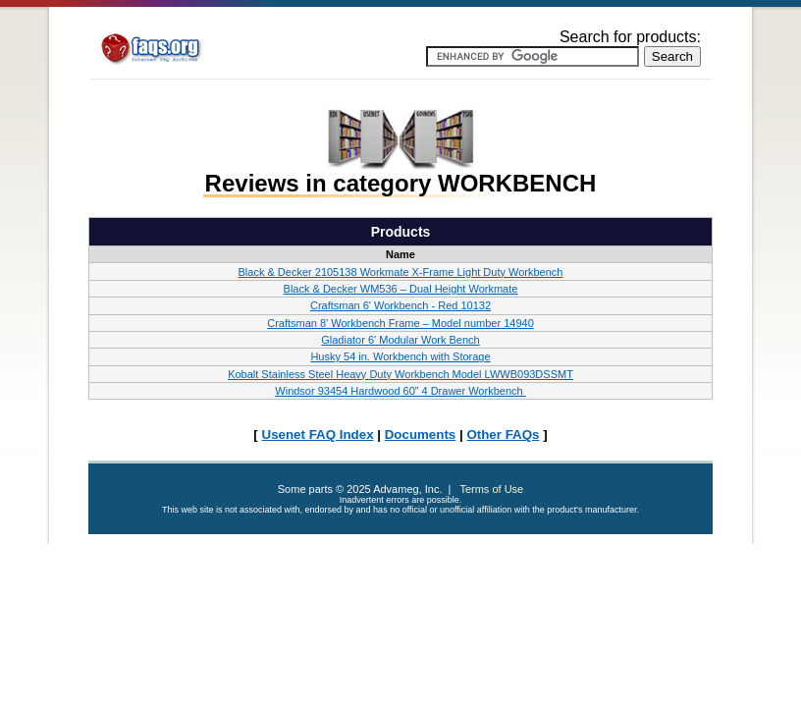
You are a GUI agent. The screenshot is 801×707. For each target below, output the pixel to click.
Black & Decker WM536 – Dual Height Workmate (401, 289)
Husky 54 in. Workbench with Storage (400, 356)
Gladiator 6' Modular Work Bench (400, 340)
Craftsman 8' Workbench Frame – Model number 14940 (400, 323)
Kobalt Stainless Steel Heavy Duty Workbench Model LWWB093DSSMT (400, 374)
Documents (420, 434)
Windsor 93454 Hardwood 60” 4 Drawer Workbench (400, 391)
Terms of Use (491, 489)
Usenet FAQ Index (318, 434)
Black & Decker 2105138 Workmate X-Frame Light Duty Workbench (401, 272)
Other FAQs (502, 434)
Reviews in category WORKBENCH (401, 183)
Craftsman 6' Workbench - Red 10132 (400, 305)
